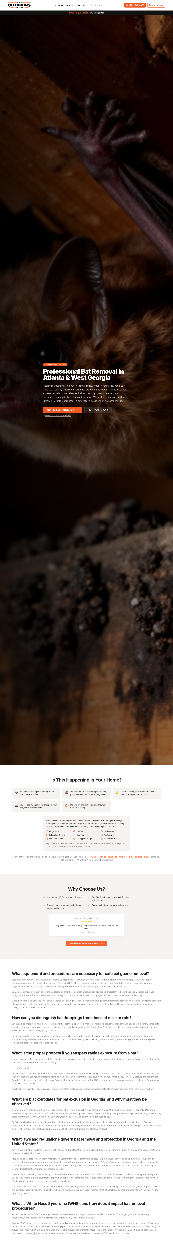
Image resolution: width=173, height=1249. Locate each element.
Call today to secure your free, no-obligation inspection (121, 859)
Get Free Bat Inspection (62, 410)
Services (96, 5)
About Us (59, 5)
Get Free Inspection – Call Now (86, 946)
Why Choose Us (73, 5)
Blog (85, 5)
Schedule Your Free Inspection (58, 415)
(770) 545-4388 (135, 5)
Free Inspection (156, 5)
